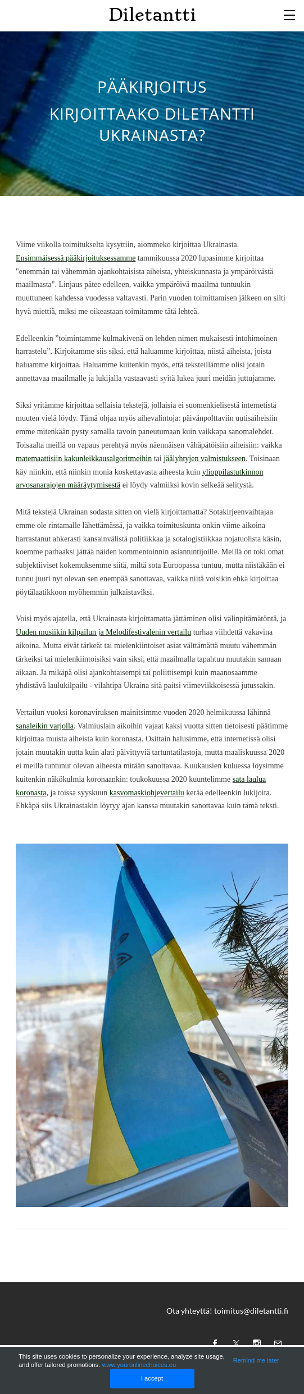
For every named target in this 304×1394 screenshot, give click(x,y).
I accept (152, 1378)
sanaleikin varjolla (45, 726)
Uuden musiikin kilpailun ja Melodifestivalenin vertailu (103, 632)
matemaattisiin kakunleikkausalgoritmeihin (84, 458)
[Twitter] (233, 1343)
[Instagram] (254, 1343)
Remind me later (256, 1360)
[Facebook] (212, 1343)
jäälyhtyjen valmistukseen (205, 458)
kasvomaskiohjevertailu (147, 793)
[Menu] (290, 14)
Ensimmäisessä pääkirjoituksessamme (75, 258)
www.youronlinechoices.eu (139, 1364)
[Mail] (275, 1343)
